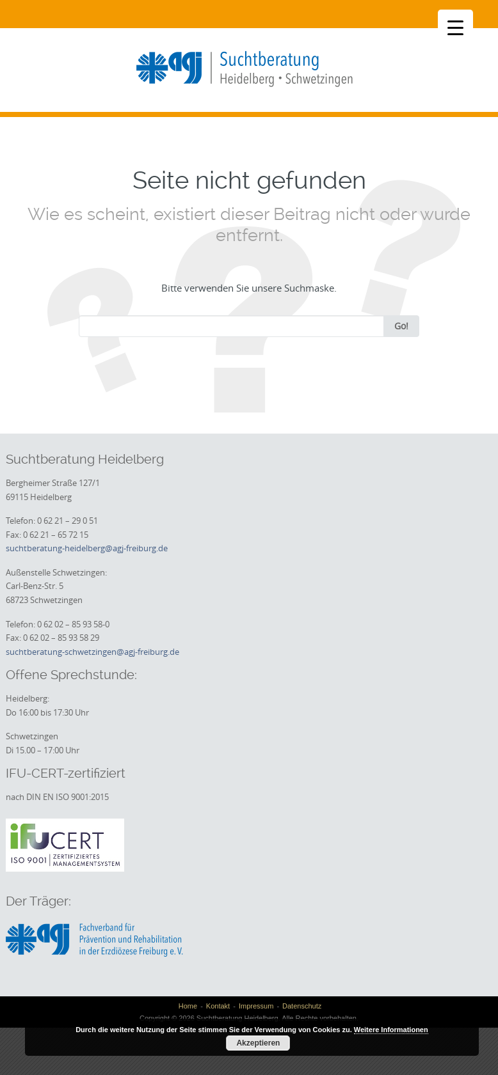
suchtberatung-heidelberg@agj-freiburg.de (87, 548)
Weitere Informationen (391, 1029)
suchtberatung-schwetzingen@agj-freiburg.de (92, 651)
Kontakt (218, 1006)
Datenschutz (301, 1006)
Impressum (256, 1006)
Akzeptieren (258, 1043)
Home (188, 1006)
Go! (401, 326)
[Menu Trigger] (455, 27)
